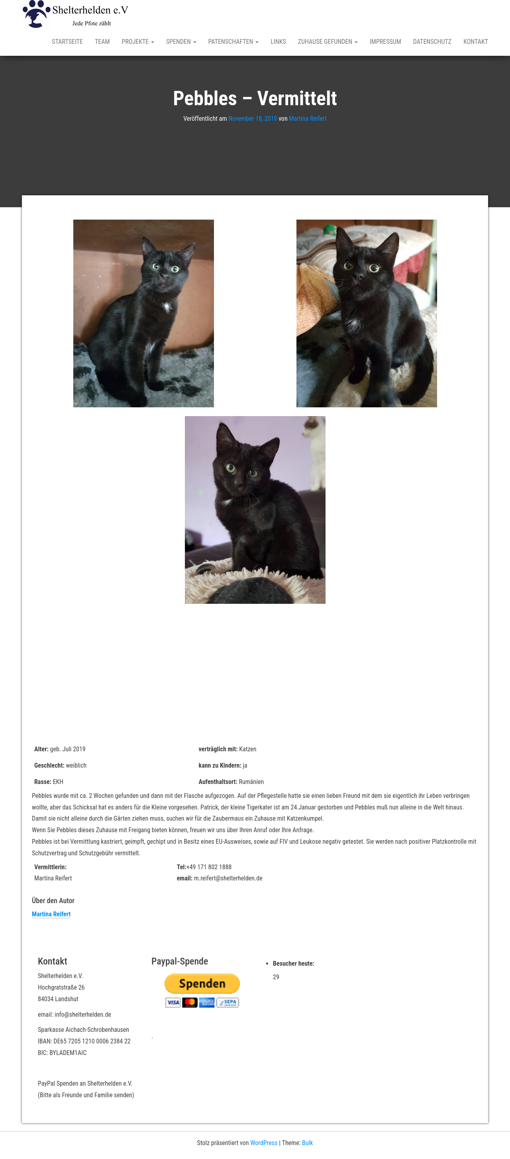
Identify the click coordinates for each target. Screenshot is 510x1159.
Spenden (181, 41)
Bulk (307, 1143)
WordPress (263, 1143)
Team (102, 41)
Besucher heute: (294, 963)
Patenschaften (233, 41)
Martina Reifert (308, 118)
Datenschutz (432, 41)
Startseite (67, 41)
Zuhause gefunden (328, 41)
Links (278, 41)
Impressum (385, 41)
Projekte (138, 41)
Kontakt (475, 41)
